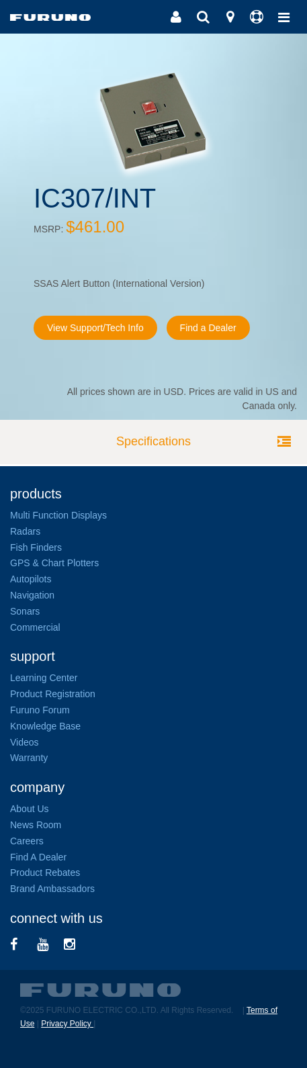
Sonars (25, 611)
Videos (24, 742)
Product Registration (52, 693)
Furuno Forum (40, 710)
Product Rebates (45, 872)
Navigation (32, 595)
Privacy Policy (67, 1023)
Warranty (29, 757)
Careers (27, 841)
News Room (35, 824)
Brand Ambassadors (52, 888)
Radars (25, 531)
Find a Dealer (208, 327)
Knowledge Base (45, 726)
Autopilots (30, 579)
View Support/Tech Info (95, 327)
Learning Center (43, 677)
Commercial (35, 627)
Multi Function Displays (58, 515)
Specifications (153, 441)
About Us (29, 808)
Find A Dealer (38, 857)
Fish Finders (36, 547)
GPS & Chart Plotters (54, 563)
